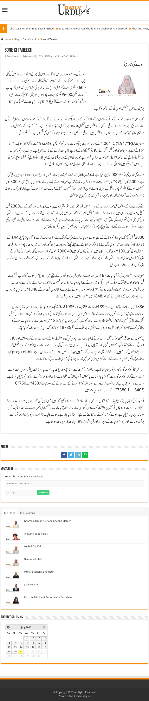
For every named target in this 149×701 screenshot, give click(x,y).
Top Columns (27, 513)
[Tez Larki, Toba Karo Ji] (12, 537)
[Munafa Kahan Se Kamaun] (12, 575)
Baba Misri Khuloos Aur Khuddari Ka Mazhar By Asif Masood (95, 28)
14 (21, 647)
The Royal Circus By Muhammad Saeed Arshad (29, 28)
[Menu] (5, 10)
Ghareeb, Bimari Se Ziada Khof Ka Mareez (47, 520)
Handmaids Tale (33, 559)
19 (9, 651)
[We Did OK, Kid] (12, 550)
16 (33, 647)
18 (44, 647)
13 (15, 647)
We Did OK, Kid (32, 546)
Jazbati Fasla (31, 584)
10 (39, 642)
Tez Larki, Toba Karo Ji (36, 533)
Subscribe (43, 493)
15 (27, 647)
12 (9, 647)
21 (21, 651)
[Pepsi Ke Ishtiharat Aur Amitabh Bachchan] (12, 601)
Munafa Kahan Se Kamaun (39, 571)
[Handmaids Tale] (12, 563)
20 (15, 651)
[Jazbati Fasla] (12, 588)
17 (39, 647)
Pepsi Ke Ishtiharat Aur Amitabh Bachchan (48, 597)
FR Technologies (81, 696)
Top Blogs (9, 513)
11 (44, 642)
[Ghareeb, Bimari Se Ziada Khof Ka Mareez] (12, 524)
